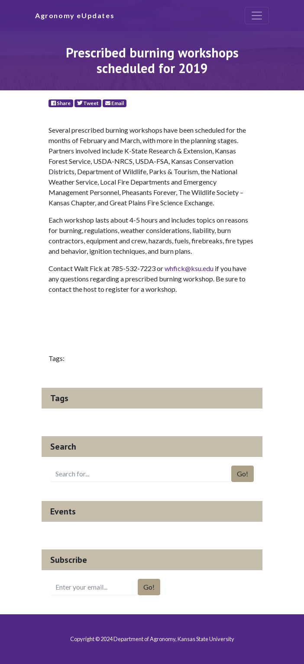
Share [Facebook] (61, 103)
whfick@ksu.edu (189, 268)
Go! (242, 473)
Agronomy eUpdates (74, 15)
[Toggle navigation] (257, 15)
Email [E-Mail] (114, 103)
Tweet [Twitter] (88, 103)
